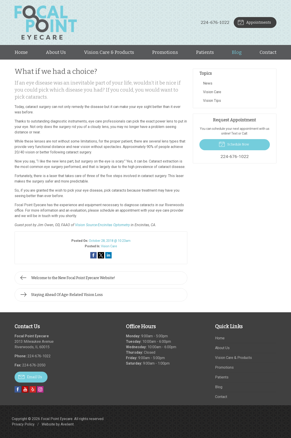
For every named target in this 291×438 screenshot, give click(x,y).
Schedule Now (234, 144)
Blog (237, 52)
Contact (268, 52)
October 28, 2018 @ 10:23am (109, 241)
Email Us (30, 376)
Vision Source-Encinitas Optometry (102, 225)
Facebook (18, 389)
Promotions (165, 52)
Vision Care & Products (109, 52)
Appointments (254, 22)
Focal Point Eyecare (57, 419)
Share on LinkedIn (108, 255)
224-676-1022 (215, 22)
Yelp (33, 389)
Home (21, 52)
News (207, 83)
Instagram (40, 389)
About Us (56, 52)
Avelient (67, 424)
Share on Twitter (101, 255)
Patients (205, 52)
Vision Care (109, 246)
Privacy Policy (23, 424)
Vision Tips (212, 100)
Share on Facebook (93, 255)
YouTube (25, 389)
